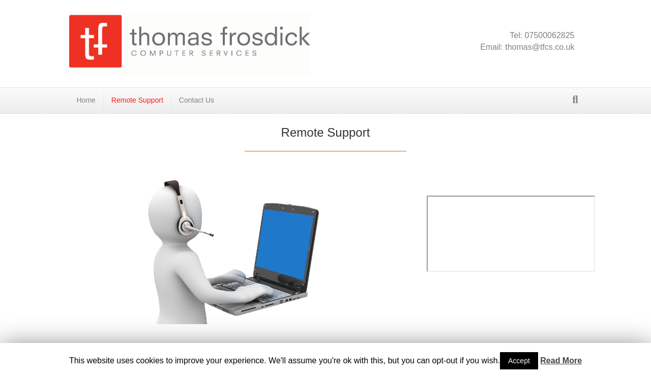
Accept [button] (519, 361)
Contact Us (196, 100)
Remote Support (137, 100)
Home (86, 100)
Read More (561, 360)
